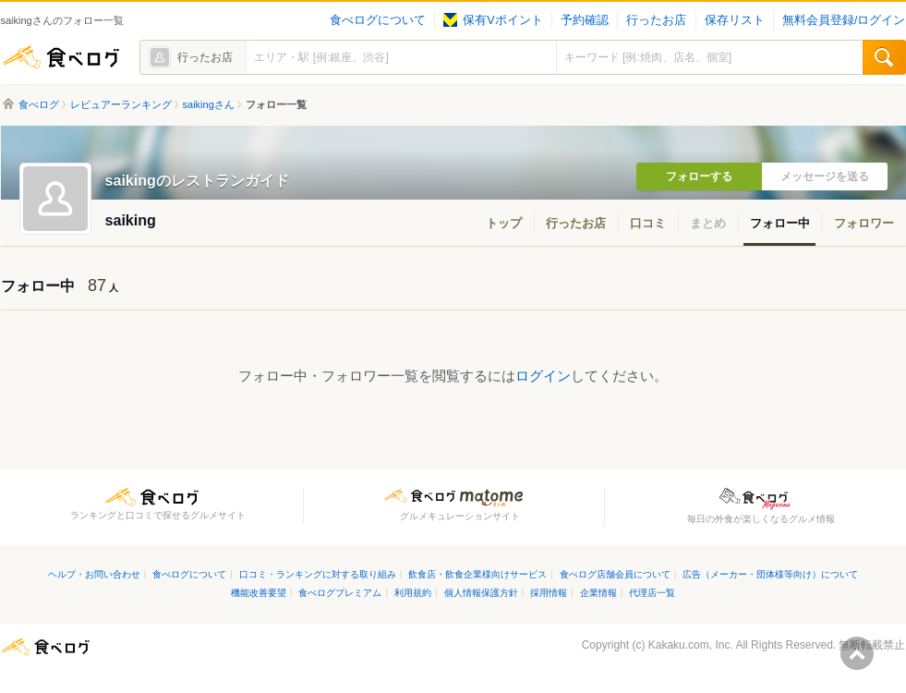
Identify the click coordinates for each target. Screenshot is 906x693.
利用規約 (412, 593)
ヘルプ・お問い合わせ (94, 574)
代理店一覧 (652, 593)
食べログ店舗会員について (615, 574)
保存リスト (735, 20)
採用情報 (548, 593)
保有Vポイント (492, 20)
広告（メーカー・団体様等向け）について (770, 574)
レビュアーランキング (121, 104)
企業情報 (598, 593)
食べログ (61, 57)
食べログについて (378, 20)
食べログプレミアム (339, 593)
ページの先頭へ (857, 653)
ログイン (543, 375)
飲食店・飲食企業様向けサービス (477, 574)
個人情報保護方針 (481, 593)
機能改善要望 (258, 593)
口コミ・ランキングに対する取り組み (317, 574)
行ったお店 (656, 20)
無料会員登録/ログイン (843, 20)
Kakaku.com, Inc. (690, 644)
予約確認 (585, 20)
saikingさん (209, 104)
